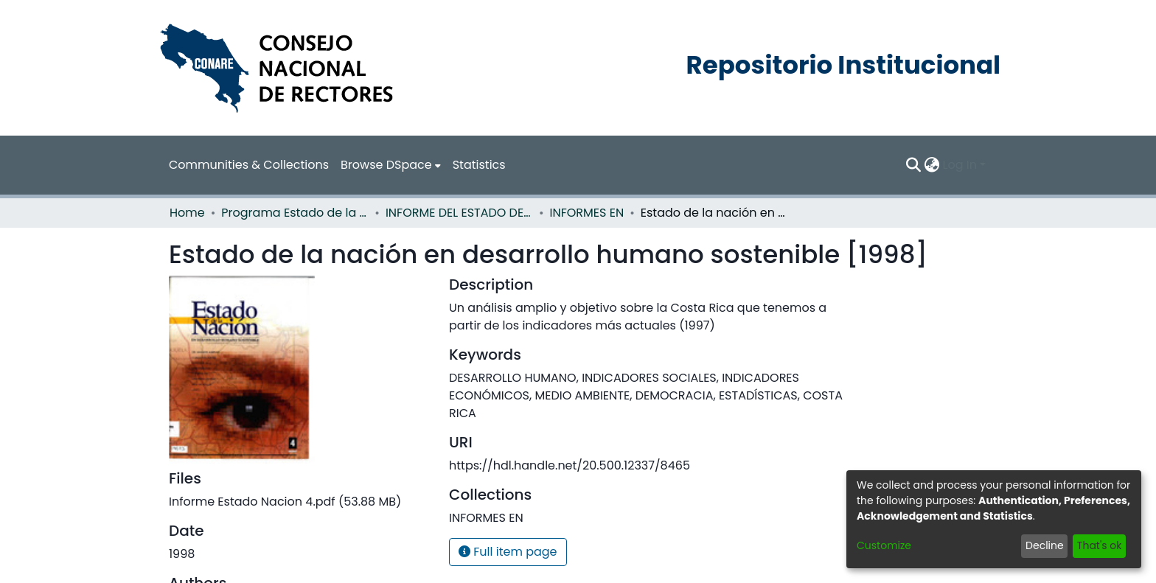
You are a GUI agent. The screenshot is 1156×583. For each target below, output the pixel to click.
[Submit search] (914, 165)
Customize (884, 545)
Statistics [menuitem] (479, 164)
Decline (1045, 545)
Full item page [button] (508, 551)
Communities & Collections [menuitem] (249, 164)
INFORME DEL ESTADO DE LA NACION (459, 212)
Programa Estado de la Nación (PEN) (295, 212)
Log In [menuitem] (960, 164)
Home (187, 212)
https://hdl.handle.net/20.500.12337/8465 (569, 465)
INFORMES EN (587, 212)
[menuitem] (391, 165)
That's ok (1099, 545)
